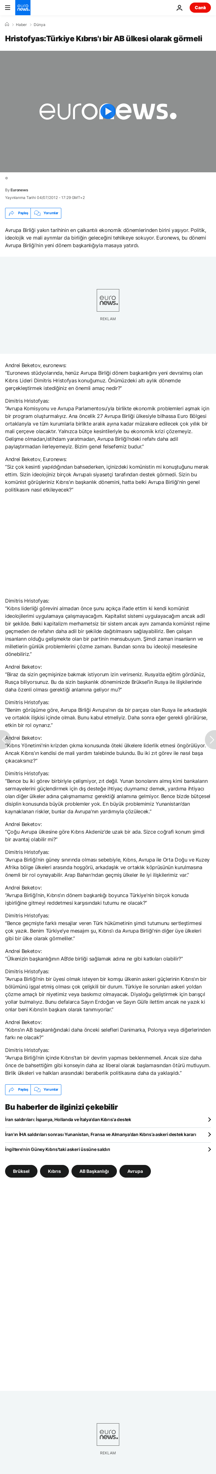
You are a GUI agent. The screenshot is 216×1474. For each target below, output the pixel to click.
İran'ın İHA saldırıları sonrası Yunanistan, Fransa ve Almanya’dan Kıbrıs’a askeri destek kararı (100, 1134)
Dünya (39, 25)
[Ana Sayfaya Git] (22, 7)
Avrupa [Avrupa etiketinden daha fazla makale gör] (135, 1170)
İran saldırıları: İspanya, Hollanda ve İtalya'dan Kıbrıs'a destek (68, 1119)
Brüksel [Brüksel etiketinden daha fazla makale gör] (21, 1170)
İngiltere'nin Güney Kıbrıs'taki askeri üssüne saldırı (57, 1149)
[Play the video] (108, 111)
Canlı (200, 7)
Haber (21, 25)
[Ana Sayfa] (7, 24)
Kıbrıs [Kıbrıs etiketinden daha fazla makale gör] (54, 1170)
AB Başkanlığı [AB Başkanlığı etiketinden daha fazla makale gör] (94, 1170)
